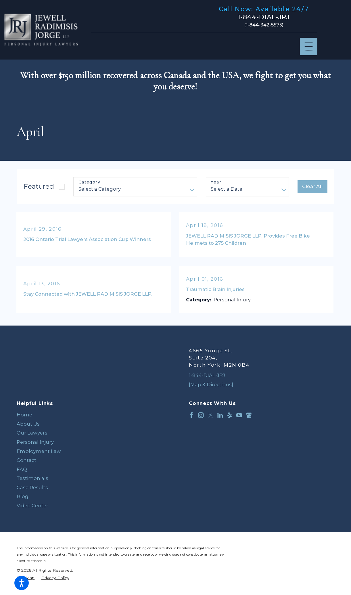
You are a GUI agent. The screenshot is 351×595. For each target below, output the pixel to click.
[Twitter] (210, 415)
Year (216, 182)
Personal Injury (35, 442)
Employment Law (39, 451)
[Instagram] (201, 415)
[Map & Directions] (211, 384)
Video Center (32, 505)
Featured (39, 186)
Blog (22, 496)
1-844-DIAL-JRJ (264, 17)
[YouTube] (239, 415)
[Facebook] (191, 415)
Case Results (32, 487)
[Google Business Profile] (249, 415)
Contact (26, 460)
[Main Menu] (308, 46)
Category (89, 182)
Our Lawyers (32, 433)
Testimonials (32, 478)
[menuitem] (89, 415)
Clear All (312, 186)
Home (24, 415)
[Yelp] (229, 415)
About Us (28, 424)
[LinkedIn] (220, 415)
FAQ (22, 469)
